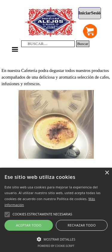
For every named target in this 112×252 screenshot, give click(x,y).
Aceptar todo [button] (28, 225)
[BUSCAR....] (48, 43)
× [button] (107, 173)
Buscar (82, 43)
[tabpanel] (56, 70)
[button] (56, 238)
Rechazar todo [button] (81, 225)
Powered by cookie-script (56, 246)
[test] (89, 13)
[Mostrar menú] (15, 49)
